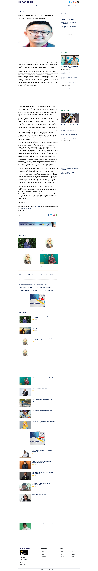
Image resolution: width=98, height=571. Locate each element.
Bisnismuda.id (43, 552)
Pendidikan (73, 558)
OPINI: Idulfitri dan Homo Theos (67, 19)
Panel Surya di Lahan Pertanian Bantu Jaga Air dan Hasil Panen (69, 169)
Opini (21, 215)
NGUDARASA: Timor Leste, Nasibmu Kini (69, 16)
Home (20, 4)
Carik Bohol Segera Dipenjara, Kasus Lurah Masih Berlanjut (69, 78)
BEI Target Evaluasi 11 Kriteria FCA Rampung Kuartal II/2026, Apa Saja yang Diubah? (36, 274)
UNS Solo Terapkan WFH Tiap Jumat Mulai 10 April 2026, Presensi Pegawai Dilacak (36, 290)
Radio (65, 4)
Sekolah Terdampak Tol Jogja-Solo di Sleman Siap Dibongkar (69, 89)
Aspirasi (24, 11)
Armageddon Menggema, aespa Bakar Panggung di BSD (69, 144)
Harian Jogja (37, 206)
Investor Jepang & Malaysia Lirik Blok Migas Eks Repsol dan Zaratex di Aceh (35, 281)
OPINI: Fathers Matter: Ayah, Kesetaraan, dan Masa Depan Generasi (70, 23)
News (23, 4)
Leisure (61, 4)
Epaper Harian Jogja (26, 208)
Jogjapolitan (28, 4)
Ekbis (34, 4)
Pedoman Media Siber (23, 559)
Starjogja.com (43, 556)
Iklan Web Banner (23, 564)
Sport (47, 4)
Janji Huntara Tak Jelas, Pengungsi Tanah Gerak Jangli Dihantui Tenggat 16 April (35, 287)
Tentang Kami (22, 557)
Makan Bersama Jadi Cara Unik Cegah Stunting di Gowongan (69, 83)
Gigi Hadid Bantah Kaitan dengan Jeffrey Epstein (69, 130)
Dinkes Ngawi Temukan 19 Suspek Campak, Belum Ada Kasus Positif (33, 284)
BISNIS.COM (43, 551)
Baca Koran (69, 5)
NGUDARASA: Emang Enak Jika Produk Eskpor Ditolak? (68, 27)
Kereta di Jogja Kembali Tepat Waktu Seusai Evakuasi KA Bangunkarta (69, 73)
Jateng (51, 4)
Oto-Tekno (37, 5)
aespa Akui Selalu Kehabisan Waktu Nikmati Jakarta (69, 138)
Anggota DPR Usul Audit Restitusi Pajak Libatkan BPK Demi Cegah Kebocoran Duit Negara (37, 277)
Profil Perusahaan (23, 562)
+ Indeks (76, 5)
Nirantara (56, 4)
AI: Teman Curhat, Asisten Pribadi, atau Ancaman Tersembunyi (69, 173)
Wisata (43, 4)
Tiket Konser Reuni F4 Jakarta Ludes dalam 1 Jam (69, 134)
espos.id (42, 554)
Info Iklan (21, 566)
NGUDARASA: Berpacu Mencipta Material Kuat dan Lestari (69, 31)
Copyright (21, 561)
